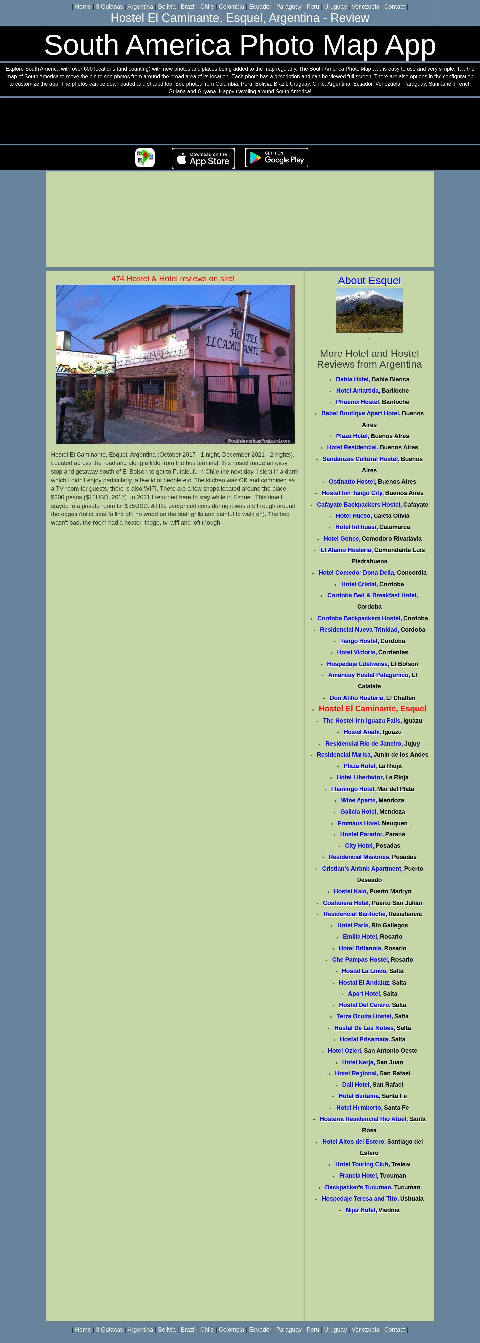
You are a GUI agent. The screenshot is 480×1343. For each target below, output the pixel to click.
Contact (394, 6)
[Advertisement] (240, 220)
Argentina (140, 6)
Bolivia (167, 6)
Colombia (231, 6)
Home (83, 6)
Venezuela (365, 6)
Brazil (188, 6)
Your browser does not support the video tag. (240, 121)
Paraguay (289, 6)
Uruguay (335, 6)
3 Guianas (109, 6)
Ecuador (260, 6)
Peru (313, 6)
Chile (207, 6)
